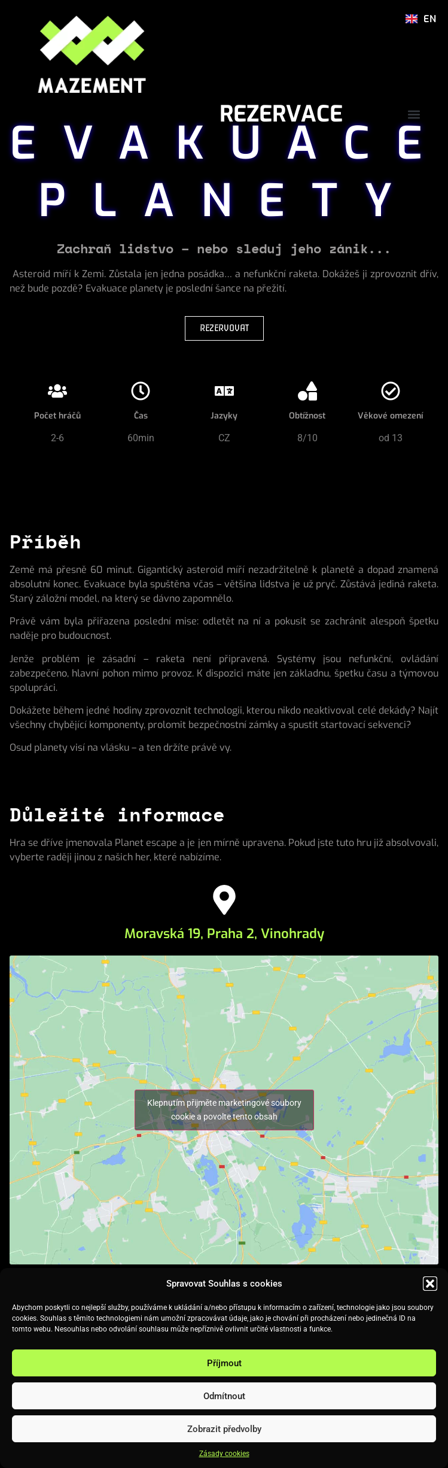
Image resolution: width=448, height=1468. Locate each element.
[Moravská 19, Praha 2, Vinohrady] (224, 900)
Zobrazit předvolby (224, 1429)
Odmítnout (224, 1396)
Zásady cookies (224, 1453)
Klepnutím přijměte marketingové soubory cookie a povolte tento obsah (224, 1109)
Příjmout (224, 1363)
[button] (430, 1284)
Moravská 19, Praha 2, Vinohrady (224, 933)
